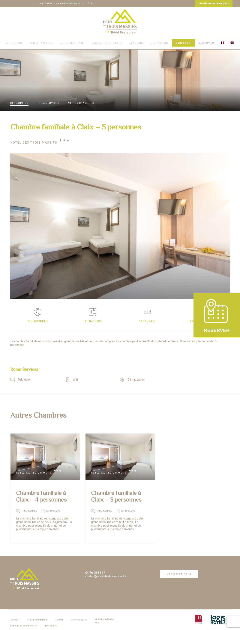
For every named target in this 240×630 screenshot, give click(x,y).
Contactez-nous (179, 573)
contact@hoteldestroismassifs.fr (74, 3)
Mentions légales (78, 619)
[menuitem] (222, 43)
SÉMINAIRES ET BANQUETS (214, 3)
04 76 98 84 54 (48, 3)
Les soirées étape (107, 43)
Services (48, 103)
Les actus (159, 43)
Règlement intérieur (37, 619)
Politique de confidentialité (24, 625)
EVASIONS (137, 43)
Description (19, 103)
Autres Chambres (81, 103)
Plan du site (51, 625)
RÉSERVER (206, 43)
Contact (183, 43)
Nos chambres (41, 43)
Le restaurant (72, 43)
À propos (14, 43)
